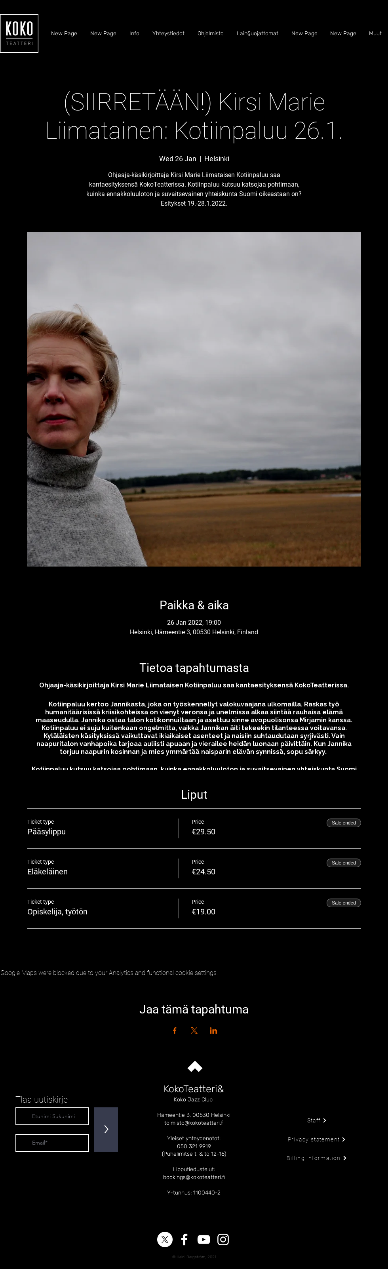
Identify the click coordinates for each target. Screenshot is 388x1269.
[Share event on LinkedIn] (213, 1030)
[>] (106, 1129)
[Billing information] (317, 1158)
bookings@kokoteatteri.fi (194, 1177)
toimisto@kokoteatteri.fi (194, 1123)
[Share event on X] (194, 1030)
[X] (165, 1239)
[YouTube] (203, 1239)
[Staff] (317, 1120)
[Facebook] (184, 1239)
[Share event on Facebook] (175, 1030)
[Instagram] (223, 1239)
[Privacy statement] (317, 1139)
